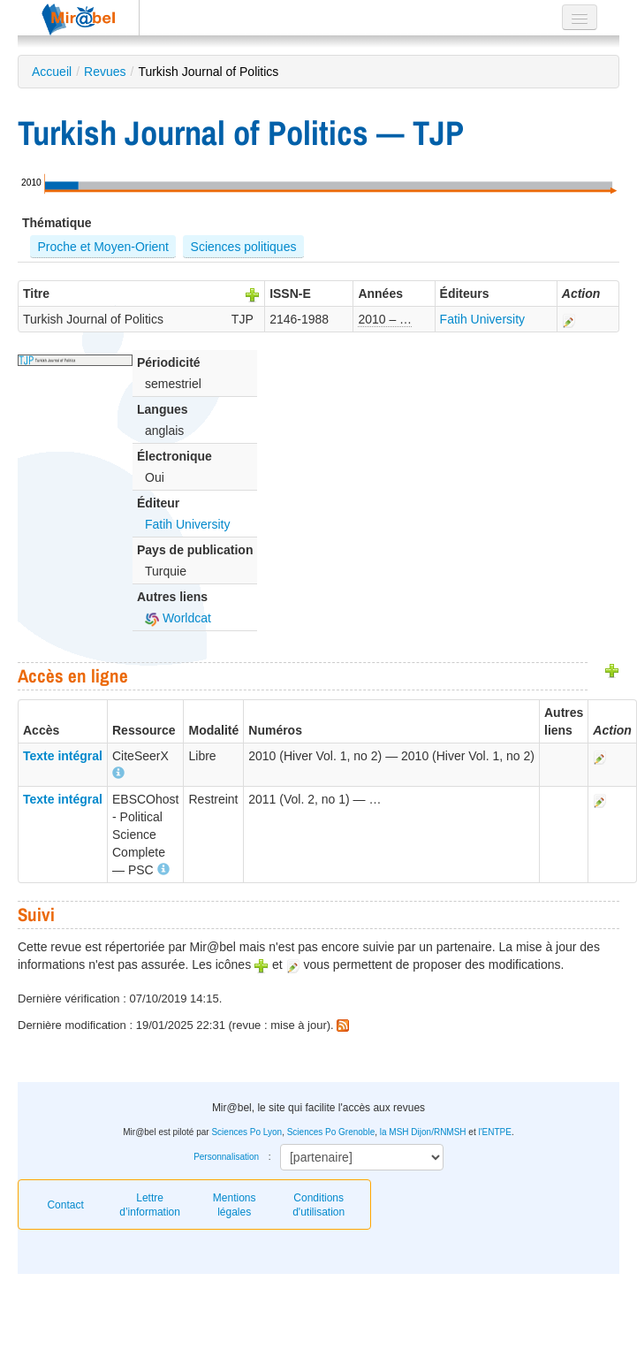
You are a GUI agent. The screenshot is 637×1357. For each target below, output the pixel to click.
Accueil (52, 72)
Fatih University (482, 319)
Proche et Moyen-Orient (103, 247)
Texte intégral (62, 756)
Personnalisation (226, 1157)
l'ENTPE (494, 1132)
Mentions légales (234, 1205)
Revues (104, 72)
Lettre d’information (149, 1205)
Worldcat (178, 618)
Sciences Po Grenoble (331, 1132)
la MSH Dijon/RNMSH (423, 1132)
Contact (65, 1205)
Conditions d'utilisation (318, 1205)
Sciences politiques (244, 247)
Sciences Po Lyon (246, 1132)
